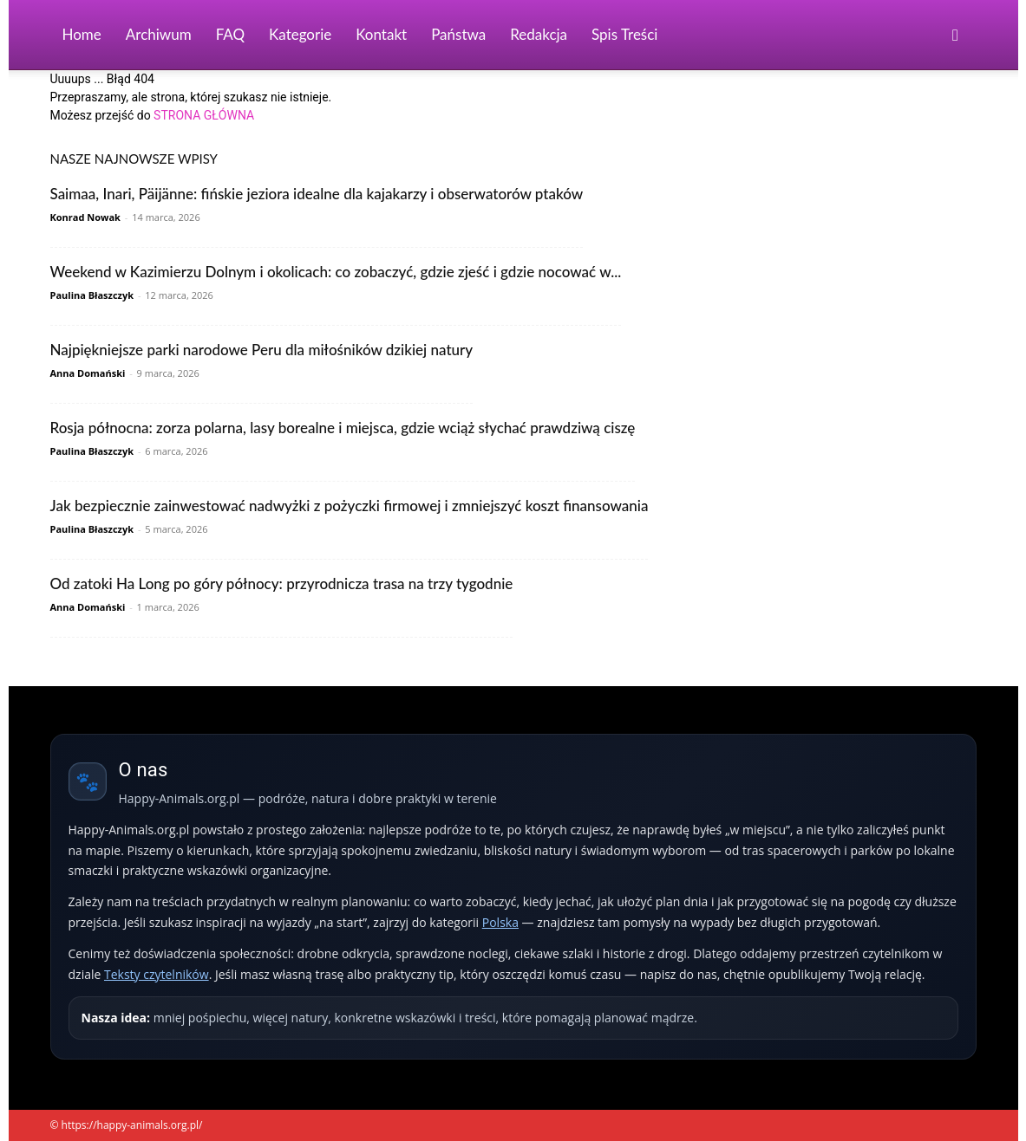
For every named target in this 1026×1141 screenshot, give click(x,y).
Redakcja (538, 34)
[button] (956, 36)
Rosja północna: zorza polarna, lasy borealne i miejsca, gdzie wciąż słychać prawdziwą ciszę (343, 427)
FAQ (230, 34)
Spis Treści (624, 34)
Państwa (458, 34)
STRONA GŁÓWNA (204, 115)
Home (81, 34)
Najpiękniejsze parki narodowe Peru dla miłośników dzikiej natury (262, 349)
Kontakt (381, 34)
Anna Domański (88, 372)
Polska (500, 922)
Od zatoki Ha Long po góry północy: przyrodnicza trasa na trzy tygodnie (281, 583)
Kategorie (300, 34)
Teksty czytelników (156, 974)
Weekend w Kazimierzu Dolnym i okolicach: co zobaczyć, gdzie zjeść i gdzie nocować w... (336, 272)
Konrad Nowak (85, 217)
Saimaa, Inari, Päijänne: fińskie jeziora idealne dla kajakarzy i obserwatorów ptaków (317, 194)
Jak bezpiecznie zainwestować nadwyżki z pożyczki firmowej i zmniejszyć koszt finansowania (349, 505)
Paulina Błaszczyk (92, 294)
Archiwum (159, 34)
